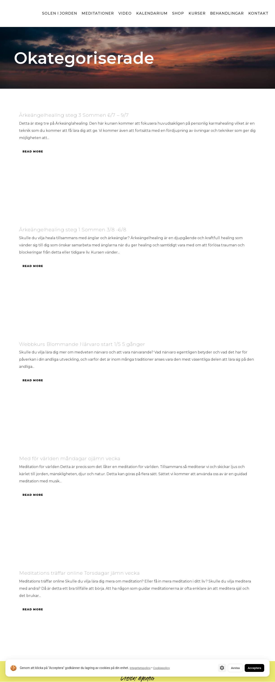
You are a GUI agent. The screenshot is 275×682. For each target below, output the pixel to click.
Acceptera (251, 667)
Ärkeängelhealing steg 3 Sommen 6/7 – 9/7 (82, 114)
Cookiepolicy (161, 667)
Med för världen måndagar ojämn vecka (78, 458)
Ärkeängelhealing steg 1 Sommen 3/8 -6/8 (80, 229)
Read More (33, 151)
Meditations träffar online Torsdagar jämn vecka (90, 572)
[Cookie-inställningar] (212, 667)
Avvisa (228, 667)
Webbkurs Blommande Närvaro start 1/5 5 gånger (92, 343)
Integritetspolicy (140, 667)
